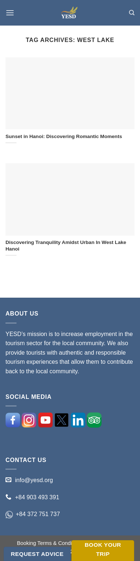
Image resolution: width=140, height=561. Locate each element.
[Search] (132, 13)
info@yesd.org (34, 480)
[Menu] (9, 13)
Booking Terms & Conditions (50, 543)
